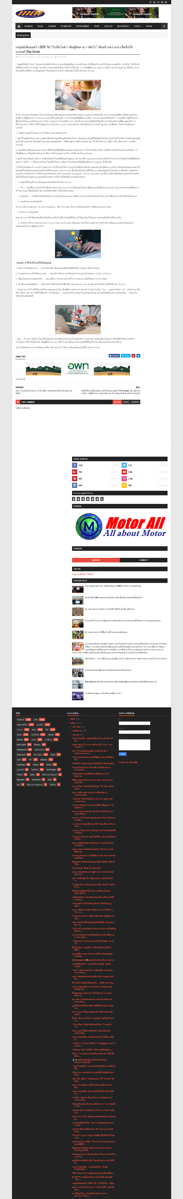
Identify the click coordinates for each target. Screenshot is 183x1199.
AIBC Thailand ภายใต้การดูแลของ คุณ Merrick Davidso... (92, 1066)
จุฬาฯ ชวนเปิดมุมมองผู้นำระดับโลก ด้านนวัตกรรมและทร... (90, 526)
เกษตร (33, 513)
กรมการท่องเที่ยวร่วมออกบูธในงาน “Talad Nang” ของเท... (93, 1108)
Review (149, 26)
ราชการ (20, 503)
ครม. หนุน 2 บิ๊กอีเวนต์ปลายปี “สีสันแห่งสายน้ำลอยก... (92, 787)
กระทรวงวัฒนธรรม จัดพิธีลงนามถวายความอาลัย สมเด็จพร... (93, 630)
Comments (156, 130)
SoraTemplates (29, 1195)
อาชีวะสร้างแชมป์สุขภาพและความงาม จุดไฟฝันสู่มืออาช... (94, 703)
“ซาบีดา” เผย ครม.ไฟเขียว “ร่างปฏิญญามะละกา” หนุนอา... (94, 818)
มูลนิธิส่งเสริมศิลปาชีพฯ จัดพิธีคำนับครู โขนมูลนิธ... (92, 780)
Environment (36, 553)
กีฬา (47, 503)
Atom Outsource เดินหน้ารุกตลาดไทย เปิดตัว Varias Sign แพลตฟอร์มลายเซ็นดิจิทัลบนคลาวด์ (151, 270)
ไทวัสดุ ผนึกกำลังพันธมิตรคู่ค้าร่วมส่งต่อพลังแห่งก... (92, 1092)
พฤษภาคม (77, 1136)
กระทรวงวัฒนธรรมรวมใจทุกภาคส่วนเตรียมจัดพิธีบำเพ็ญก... (94, 605)
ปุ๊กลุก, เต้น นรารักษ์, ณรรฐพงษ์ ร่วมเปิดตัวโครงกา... (93, 793)
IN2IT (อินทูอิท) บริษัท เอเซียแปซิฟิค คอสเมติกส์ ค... (92, 1073)
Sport (97, 26)
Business (29, 26)
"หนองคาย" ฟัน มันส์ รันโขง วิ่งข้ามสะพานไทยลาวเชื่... (92, 1114)
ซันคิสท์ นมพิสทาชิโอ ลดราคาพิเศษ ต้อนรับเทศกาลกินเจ (91, 666)
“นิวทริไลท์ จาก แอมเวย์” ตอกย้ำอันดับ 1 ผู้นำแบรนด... (93, 1085)
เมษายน (76, 1140)
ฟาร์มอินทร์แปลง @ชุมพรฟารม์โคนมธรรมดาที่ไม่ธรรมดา (150, 257)
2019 (72, 1178)
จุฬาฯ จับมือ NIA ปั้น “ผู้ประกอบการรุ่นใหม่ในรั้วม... (92, 653)
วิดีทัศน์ (20, 548)
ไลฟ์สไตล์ (20, 493)
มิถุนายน (77, 1132)
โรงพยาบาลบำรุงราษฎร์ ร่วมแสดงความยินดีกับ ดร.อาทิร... (93, 1022)
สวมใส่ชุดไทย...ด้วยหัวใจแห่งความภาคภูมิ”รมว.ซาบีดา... (89, 968)
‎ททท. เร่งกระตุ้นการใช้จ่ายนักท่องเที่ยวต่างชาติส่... (92, 860)
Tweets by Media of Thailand (132, 144)
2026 (72, 492)
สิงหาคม (76, 1124)
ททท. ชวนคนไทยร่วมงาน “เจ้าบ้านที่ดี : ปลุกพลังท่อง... (93, 962)
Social (40, 26)
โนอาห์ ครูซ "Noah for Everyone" (86, 641)
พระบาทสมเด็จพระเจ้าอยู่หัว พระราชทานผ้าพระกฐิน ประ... (93, 647)
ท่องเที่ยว (40, 498)
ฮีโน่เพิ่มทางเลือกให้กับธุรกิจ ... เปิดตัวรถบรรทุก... (93, 756)
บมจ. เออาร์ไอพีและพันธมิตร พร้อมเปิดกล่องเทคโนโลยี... (91, 805)
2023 (72, 1162)
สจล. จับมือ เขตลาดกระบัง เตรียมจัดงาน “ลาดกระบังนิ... (90, 567)
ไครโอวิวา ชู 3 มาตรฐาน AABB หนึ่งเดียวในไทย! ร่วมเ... (93, 910)
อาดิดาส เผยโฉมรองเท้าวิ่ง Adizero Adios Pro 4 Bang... (93, 1079)
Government (21, 528)
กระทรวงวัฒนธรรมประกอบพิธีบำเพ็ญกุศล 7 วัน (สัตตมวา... (93, 580)
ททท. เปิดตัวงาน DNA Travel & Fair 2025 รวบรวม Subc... (93, 1012)
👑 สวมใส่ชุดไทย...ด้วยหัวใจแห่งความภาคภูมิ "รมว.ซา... (92, 1000)
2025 (72, 496)
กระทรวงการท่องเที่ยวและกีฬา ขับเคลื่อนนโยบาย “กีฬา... (93, 599)
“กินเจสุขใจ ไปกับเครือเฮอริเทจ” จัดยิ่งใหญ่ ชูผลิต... (92, 678)
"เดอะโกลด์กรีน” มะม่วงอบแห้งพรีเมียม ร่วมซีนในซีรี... (94, 841)
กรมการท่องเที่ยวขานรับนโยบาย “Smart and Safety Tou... (92, 761)
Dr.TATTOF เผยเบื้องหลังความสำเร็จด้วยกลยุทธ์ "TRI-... (92, 952)
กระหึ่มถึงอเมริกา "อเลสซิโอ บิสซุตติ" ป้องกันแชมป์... (91, 739)
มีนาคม (76, 1144)
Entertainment (82, 26)
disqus (102, 428)
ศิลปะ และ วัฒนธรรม (35, 558)
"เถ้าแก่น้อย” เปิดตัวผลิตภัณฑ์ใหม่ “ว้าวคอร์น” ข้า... (92, 799)
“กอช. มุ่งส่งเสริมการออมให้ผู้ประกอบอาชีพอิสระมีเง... (93, 532)
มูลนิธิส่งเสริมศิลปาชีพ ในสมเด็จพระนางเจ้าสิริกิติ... (93, 935)
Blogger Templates (52, 1195)
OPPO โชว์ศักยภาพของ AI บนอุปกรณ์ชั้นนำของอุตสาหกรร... (93, 1060)
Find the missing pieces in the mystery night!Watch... (89, 1006)
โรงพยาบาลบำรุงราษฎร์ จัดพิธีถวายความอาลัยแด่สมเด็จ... (94, 611)
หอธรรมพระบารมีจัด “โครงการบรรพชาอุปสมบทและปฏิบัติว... (93, 916)
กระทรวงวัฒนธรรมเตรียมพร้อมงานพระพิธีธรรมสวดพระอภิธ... (93, 710)
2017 (72, 1182)
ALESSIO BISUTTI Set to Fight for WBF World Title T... (92, 981)
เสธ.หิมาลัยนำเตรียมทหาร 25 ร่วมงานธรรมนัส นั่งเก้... (92, 904)
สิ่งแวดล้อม (38, 528)
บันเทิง (19, 508)
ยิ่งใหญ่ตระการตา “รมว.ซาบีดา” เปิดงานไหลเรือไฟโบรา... (93, 1041)
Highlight (133, 130)
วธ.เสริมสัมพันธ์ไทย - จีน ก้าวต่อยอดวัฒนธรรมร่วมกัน (93, 897)
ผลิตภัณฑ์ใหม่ (22, 498)
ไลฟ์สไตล (34, 543)
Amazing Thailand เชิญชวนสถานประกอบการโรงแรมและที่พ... (92, 923)
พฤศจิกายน (78, 504)
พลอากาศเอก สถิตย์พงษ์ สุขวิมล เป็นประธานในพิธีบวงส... (93, 624)
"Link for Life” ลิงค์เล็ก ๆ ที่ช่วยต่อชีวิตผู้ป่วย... (92, 823)
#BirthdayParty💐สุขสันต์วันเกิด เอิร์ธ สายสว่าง (93, 733)
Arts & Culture (51, 543)
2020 (72, 1174)
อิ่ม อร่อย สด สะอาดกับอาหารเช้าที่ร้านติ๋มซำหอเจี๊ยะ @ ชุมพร (150, 181)
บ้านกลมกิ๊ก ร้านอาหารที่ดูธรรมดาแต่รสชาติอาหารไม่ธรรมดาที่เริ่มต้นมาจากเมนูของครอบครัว (151, 194)
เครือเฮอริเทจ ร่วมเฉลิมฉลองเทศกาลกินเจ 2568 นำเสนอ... (93, 672)
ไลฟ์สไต (53, 558)
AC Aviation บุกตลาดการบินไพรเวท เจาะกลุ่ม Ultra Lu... (92, 768)
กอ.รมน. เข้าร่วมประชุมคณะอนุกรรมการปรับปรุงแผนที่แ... (93, 592)
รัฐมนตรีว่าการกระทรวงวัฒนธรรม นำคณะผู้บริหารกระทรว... (91, 974)
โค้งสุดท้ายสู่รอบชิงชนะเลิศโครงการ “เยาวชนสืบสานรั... (94, 878)
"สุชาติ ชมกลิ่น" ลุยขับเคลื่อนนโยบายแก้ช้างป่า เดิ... (93, 513)
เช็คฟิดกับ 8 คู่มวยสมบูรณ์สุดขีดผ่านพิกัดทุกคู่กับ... (93, 537)
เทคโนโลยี (62, 57)
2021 (72, 1170)
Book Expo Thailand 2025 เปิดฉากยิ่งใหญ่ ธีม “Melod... (92, 1029)
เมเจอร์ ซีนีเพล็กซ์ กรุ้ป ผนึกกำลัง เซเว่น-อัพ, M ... (93, 1103)
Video (50, 553)
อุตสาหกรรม (39, 523)
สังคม (34, 503)
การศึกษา (48, 513)
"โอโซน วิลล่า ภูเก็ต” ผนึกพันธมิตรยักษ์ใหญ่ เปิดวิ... (93, 993)
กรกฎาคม (77, 1128)
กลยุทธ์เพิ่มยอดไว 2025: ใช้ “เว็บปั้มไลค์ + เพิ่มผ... (93, 957)
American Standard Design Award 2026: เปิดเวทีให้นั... (93, 636)
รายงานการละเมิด (128, 536)
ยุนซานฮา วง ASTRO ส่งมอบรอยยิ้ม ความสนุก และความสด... (92, 1048)
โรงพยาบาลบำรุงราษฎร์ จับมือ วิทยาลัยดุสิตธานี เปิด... (93, 691)
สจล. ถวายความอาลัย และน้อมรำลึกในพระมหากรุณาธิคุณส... (93, 586)
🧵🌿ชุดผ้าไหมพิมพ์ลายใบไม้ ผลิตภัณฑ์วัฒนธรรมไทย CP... (89, 835)
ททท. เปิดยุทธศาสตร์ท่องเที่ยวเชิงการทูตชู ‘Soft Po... (93, 751)
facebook (111, 428)
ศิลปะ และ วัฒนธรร (49, 548)
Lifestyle (108, 26)
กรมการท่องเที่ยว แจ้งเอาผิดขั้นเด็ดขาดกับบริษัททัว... (93, 866)
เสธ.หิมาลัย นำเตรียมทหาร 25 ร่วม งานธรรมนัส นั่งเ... (93, 885)
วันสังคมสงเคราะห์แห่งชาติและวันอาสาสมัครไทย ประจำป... (94, 929)
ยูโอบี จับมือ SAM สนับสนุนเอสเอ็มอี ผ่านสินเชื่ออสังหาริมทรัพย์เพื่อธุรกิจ (151, 169)
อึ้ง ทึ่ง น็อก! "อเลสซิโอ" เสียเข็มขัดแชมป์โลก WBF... (91, 722)
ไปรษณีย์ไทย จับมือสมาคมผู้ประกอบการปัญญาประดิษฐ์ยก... (92, 1098)
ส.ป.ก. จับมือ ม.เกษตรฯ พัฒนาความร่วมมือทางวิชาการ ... (92, 684)
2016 (72, 1186)
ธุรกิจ (36, 493)
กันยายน (77, 1120)
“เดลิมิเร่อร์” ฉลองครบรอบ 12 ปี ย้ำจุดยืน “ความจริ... (93, 716)
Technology (65, 26)
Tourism (52, 26)
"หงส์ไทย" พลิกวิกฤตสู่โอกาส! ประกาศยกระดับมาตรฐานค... (92, 574)
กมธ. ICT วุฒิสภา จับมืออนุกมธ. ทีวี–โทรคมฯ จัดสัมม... (93, 853)
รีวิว (30, 533)
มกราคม (76, 1152)
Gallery (32, 548)
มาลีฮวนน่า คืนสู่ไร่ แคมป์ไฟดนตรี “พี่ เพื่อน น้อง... (91, 1054)
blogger (94, 428)
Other (137, 26)
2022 (72, 1166)
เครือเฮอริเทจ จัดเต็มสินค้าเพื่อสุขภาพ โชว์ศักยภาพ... (90, 548)
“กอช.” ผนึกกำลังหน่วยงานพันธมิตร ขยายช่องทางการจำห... (92, 745)
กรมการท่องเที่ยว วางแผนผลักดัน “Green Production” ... (90, 941)
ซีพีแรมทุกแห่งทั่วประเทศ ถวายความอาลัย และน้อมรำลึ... (92, 555)
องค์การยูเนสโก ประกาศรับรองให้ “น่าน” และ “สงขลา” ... (92, 519)
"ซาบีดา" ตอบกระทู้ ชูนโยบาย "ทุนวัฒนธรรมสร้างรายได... (92, 872)
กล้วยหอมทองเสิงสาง (81, 1017)
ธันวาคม (77, 500)
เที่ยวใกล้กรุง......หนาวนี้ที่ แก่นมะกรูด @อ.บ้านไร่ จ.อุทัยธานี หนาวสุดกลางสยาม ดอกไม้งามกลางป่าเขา (149, 247)
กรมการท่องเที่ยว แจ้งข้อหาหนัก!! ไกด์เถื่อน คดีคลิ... (93, 812)
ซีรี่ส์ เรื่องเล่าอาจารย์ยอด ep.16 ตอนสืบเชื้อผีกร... (93, 946)
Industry (35, 538)
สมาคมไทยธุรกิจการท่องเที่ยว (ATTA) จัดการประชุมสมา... (91, 542)
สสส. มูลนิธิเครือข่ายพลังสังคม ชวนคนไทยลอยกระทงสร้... (92, 618)
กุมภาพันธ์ (77, 1148)
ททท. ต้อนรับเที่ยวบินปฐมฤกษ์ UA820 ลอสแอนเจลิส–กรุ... (93, 697)
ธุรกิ (18, 558)
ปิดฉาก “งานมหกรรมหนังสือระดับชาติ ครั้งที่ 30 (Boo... (93, 828)
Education (43, 533)
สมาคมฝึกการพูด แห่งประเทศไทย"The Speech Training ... (92, 729)
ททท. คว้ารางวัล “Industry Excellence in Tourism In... (94, 891)
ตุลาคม (76, 508)
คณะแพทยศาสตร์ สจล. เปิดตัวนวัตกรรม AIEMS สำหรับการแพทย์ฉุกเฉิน (151, 158)
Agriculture (21, 553)
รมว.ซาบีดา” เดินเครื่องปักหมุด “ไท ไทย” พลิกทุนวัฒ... (92, 561)
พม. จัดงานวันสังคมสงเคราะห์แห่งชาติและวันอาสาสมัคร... (92, 774)
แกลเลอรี (20, 543)
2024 (73, 1158)
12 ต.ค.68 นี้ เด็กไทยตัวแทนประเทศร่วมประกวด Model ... (93, 1035)
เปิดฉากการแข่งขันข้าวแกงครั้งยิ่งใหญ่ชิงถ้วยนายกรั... (93, 847)
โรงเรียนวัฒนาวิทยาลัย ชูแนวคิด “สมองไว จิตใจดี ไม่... (93, 659)
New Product (123, 26)
